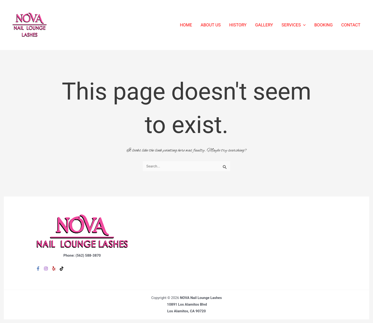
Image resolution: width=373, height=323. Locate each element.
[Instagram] (46, 268)
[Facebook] (38, 268)
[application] (303, 24)
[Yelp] (54, 268)
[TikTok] (61, 268)
